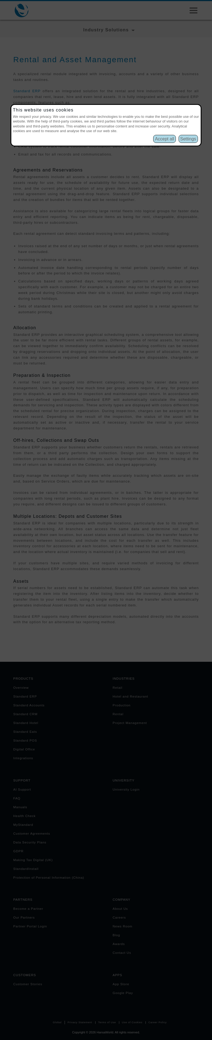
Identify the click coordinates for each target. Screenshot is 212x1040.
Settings (188, 139)
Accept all (164, 139)
